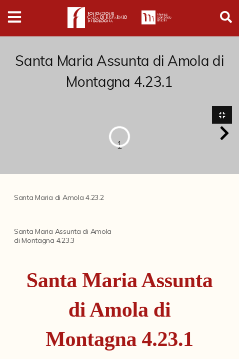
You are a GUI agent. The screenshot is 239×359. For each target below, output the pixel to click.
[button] (224, 133)
